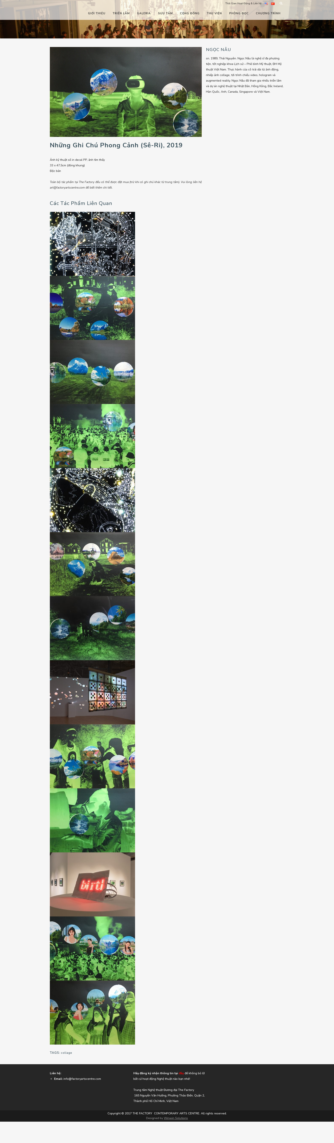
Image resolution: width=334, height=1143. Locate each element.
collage (66, 1053)
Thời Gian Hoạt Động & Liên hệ (243, 3)
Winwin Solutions (176, 1118)
